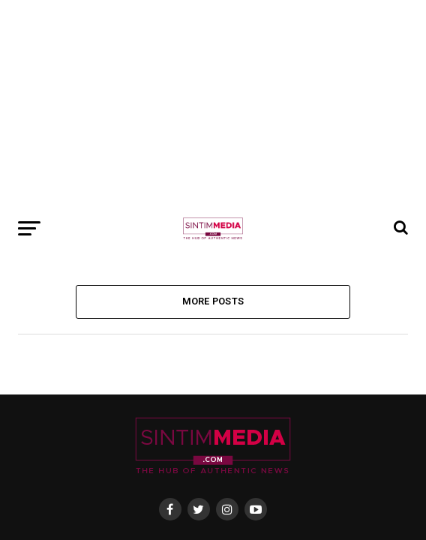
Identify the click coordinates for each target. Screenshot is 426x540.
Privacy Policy (190, 339)
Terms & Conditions (279, 339)
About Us (123, 339)
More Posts (213, 91)
